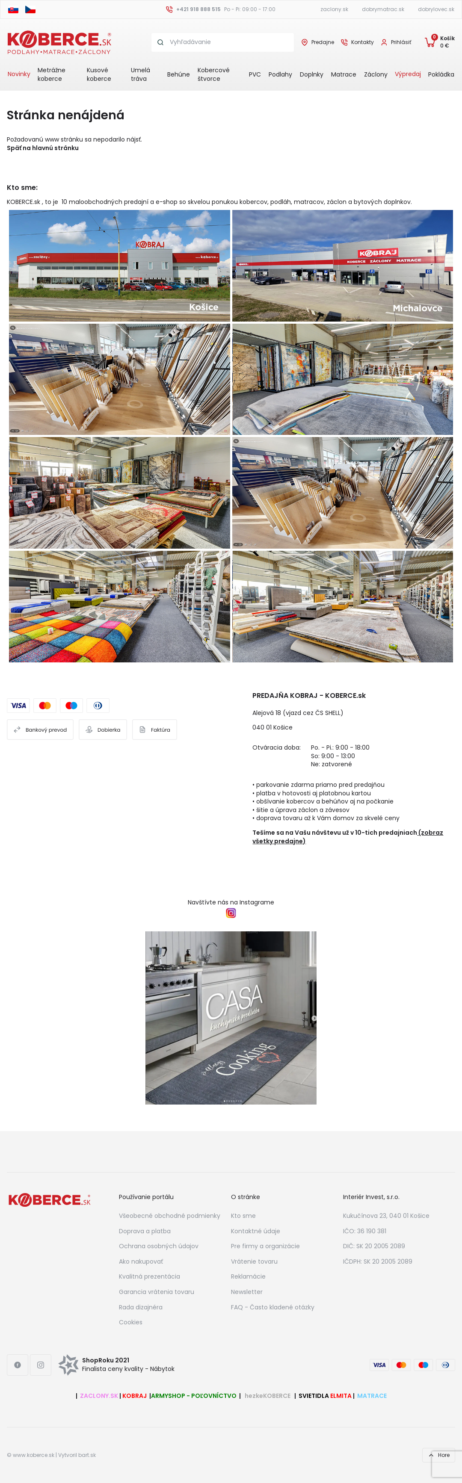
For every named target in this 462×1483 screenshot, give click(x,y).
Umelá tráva (140, 74)
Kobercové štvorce (214, 74)
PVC (255, 74)
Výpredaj (408, 74)
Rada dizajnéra (141, 1307)
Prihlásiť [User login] (401, 42)
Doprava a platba (145, 1231)
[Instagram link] (40, 1365)
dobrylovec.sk (436, 9)
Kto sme (243, 1215)
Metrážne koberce (51, 74)
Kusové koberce (99, 74)
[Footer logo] (49, 1199)
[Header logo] (59, 42)
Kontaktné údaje (255, 1231)
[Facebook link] (17, 1365)
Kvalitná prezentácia (149, 1276)
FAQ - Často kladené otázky (272, 1307)
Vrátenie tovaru (254, 1261)
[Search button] (160, 42)
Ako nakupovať (141, 1261)
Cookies (130, 1322)
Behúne (178, 74)
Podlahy (280, 74)
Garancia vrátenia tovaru (156, 1292)
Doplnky (311, 74)
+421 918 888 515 (198, 9)
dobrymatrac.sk (383, 9)
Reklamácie (248, 1276)
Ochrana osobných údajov (158, 1246)
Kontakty (362, 42)
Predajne (322, 42)
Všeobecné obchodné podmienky (169, 1215)
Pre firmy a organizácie (265, 1246)
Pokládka (441, 74)
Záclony (376, 74)
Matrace (343, 74)
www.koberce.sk (33, 1455)
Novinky (19, 74)
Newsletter (247, 1292)
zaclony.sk (334, 9)
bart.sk (87, 1455)
